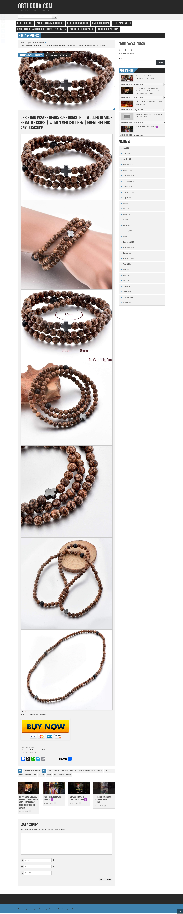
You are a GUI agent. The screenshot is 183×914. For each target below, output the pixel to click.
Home (22, 44)
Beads (49, 772)
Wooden (68, 776)
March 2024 (127, 293)
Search (121, 60)
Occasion (41, 776)
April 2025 (126, 221)
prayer (49, 776)
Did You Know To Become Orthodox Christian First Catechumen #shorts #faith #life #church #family (28, 803)
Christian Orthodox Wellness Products (90, 772)
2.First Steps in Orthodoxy (52, 23)
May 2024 (126, 282)
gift (112, 772)
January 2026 (127, 171)
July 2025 (126, 204)
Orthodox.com (35, 6)
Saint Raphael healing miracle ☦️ (52, 799)
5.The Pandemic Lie (124, 23)
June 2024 (126, 276)
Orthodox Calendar (132, 45)
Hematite (28, 776)
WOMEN (61, 776)
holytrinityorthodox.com (126, 54)
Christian (73, 772)
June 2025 (126, 210)
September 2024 (128, 260)
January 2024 (127, 304)
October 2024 (127, 254)
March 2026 (127, 160)
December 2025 (128, 177)
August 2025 (127, 199)
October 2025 (127, 188)
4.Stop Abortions (103, 23)
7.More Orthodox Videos (84, 29)
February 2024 (128, 298)
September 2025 (128, 193)
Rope (55, 776)
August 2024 (127, 265)
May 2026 (126, 149)
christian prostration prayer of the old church (103, 801)
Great (21, 776)
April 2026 (126, 155)
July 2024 (126, 271)
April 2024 (126, 287)
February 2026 (128, 166)
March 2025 (127, 227)
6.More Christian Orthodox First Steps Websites (43, 29)
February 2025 (128, 232)
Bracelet (57, 772)
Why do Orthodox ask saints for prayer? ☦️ (78, 799)
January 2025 (127, 238)
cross (106, 772)
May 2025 (126, 216)
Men (35, 776)
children (65, 772)
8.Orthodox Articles (110, 29)
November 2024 (128, 249)
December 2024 (128, 243)
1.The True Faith (27, 23)
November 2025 (128, 182)
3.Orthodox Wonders (80, 23)
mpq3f (67, 56)
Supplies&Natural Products (35, 44)
